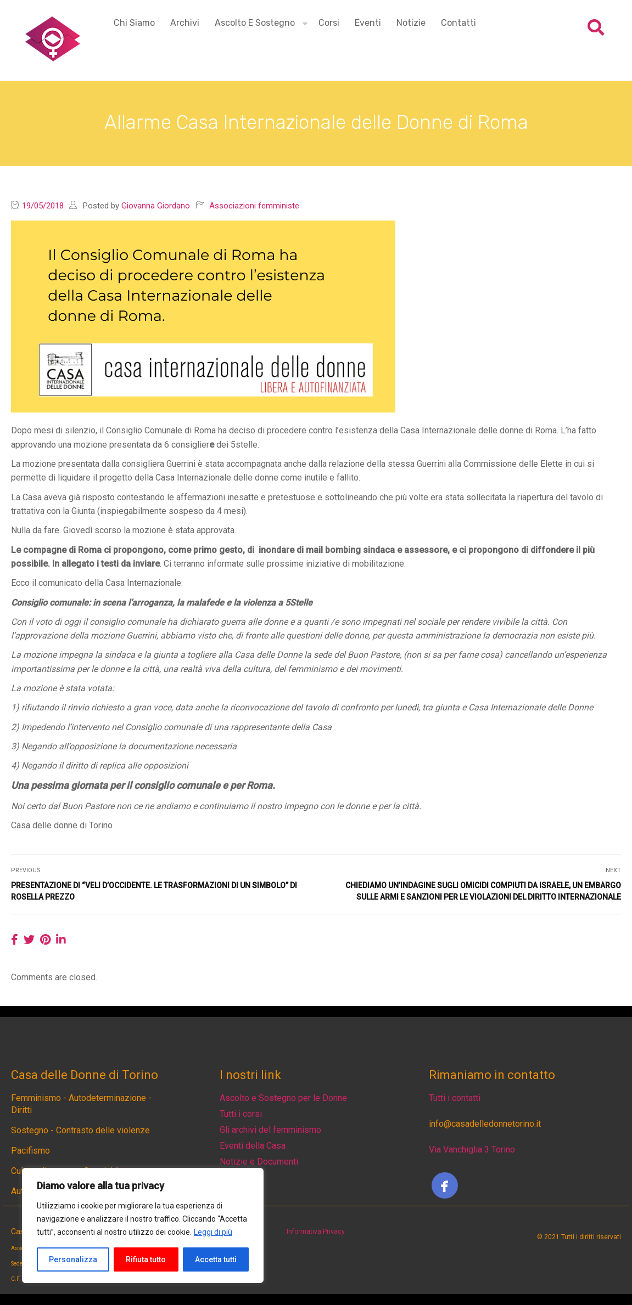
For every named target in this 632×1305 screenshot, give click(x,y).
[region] (143, 1225)
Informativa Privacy (316, 1231)
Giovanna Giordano (155, 206)
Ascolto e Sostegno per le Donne (283, 1098)
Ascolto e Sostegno (255, 23)
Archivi (184, 23)
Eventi (368, 23)
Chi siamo (134, 23)
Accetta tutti (216, 1259)
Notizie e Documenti (259, 1161)
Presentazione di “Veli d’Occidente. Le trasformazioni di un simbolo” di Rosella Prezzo (154, 891)
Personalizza (73, 1259)
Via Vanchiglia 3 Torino (472, 1149)
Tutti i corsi (241, 1114)
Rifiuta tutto (146, 1259)
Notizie (411, 23)
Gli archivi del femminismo (270, 1130)
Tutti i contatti (454, 1098)
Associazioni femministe (254, 206)
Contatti (458, 23)
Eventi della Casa (253, 1145)
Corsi (328, 23)
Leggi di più (213, 1232)
